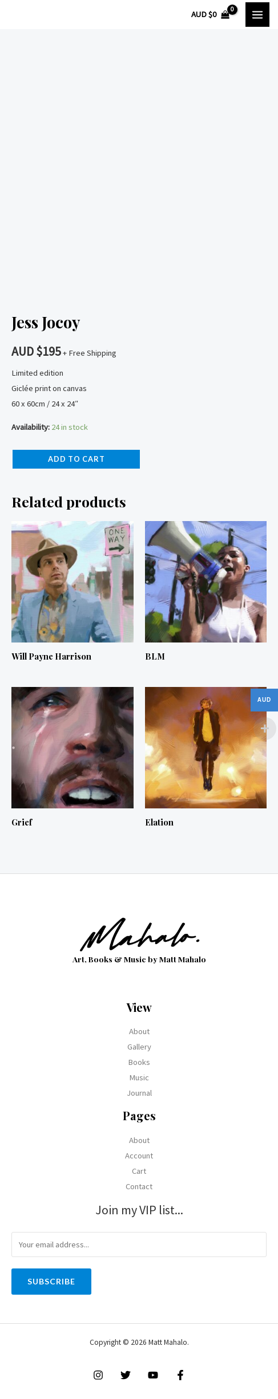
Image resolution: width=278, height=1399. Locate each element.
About (139, 1031)
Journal (139, 1093)
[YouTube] (153, 1375)
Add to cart (76, 458)
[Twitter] (125, 1375)
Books (139, 1062)
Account (139, 1155)
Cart (139, 1171)
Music (139, 1077)
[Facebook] (180, 1375)
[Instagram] (98, 1375)
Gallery (139, 1047)
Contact (139, 1186)
